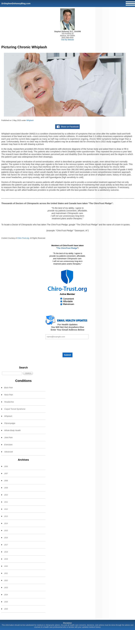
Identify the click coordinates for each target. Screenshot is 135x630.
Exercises (8, 445)
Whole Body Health (12, 430)
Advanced (8, 452)
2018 (6, 552)
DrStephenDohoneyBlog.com (15, 3)
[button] (28, 373)
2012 (6, 509)
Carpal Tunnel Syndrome (14, 409)
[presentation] (67, 345)
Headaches (9, 402)
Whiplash (30, 120)
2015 (6, 530)
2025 (6, 602)
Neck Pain (8, 395)
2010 (6, 495)
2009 (6, 488)
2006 (6, 466)
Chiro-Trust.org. (23, 238)
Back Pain (8, 387)
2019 (6, 559)
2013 (6, 516)
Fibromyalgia (9, 423)
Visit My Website (67, 40)
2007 (6, 473)
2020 (6, 566)
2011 (6, 502)
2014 (6, 523)
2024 (6, 595)
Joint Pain (8, 437)
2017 (6, 545)
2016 (6, 538)
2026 (6, 609)
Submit (67, 355)
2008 (6, 480)
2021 (6, 573)
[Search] (12, 373)
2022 (6, 580)
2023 (6, 587)
